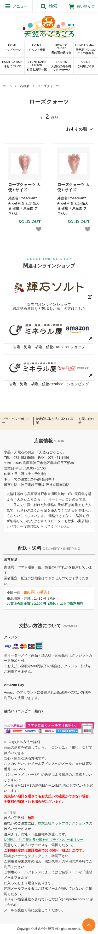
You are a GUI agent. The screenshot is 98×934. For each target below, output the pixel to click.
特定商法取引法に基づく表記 (54, 420)
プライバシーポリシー (16, 420)
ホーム (7, 86)
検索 (49, 6)
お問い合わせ (86, 420)
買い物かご (81, 6)
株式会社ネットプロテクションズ (63, 823)
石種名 (25, 86)
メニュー (16, 6)
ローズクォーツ (48, 86)
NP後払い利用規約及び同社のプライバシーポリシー (43, 840)
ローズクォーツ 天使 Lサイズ (24, 187)
